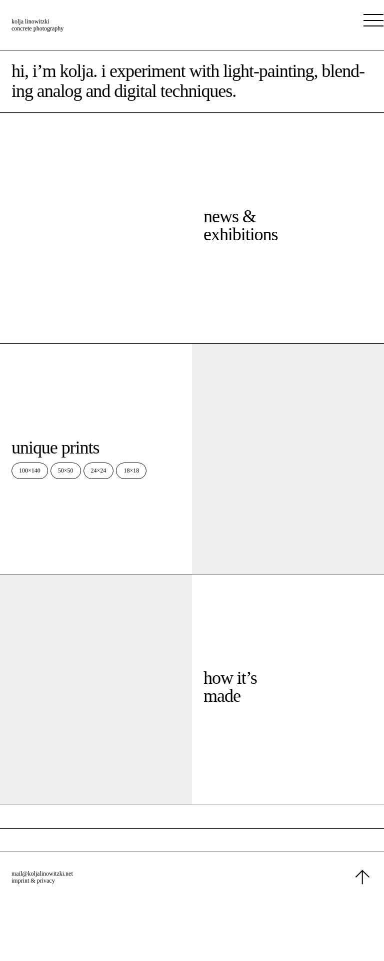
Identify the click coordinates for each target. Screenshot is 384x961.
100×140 (29, 470)
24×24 (98, 470)
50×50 (66, 470)
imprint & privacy (33, 880)
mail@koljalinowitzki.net (42, 873)
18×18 (131, 470)
